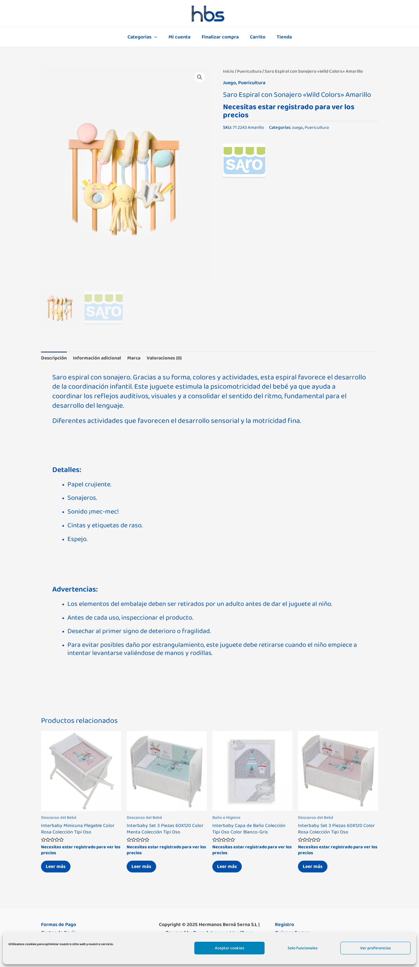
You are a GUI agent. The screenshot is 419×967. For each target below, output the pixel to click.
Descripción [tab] (54, 357)
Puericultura (250, 71)
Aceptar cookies (229, 948)
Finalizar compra (220, 37)
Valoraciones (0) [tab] (168, 357)
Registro (284, 925)
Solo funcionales (303, 948)
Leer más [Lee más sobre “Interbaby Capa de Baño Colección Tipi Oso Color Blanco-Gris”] (228, 866)
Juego (229, 83)
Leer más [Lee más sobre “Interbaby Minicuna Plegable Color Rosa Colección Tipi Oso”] (57, 866)
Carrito (256, 37)
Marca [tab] (137, 357)
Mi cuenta (181, 37)
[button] (199, 77)
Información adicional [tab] (99, 357)
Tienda (282, 37)
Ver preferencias (375, 948)
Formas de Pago (58, 925)
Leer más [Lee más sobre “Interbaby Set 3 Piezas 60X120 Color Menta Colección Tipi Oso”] (142, 866)
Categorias (142, 37)
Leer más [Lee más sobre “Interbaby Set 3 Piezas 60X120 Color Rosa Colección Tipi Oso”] (314, 866)
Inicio (228, 71)
